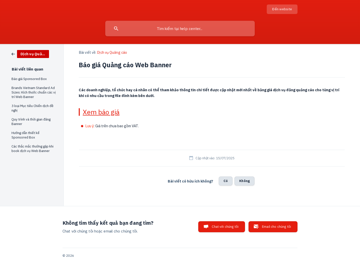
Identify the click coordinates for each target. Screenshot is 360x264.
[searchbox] (180, 28)
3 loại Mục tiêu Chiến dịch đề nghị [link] (33, 108)
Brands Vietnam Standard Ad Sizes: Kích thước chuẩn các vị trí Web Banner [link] (34, 92)
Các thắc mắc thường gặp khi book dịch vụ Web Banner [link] (33, 148)
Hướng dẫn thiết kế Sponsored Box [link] (26, 135)
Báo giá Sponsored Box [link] (29, 78)
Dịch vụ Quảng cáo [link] (112, 52)
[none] (282, 9)
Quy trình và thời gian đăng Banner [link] (31, 121)
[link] (30, 53)
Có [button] (226, 181)
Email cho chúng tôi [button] (276, 226)
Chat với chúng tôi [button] (225, 226)
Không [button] (244, 181)
